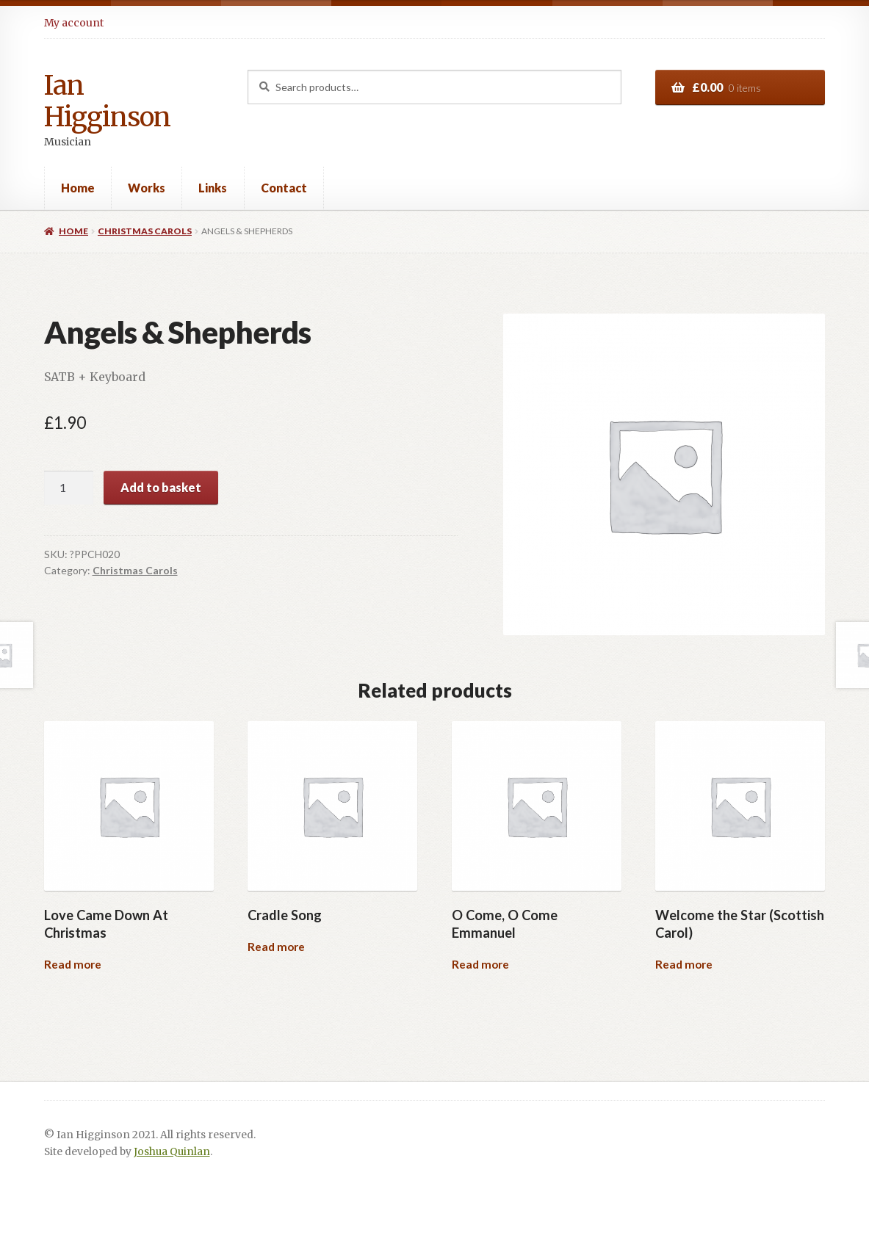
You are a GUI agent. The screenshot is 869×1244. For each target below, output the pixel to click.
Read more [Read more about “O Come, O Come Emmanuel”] (480, 964)
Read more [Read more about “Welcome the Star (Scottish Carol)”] (684, 964)
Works (146, 188)
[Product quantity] (69, 488)
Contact (284, 188)
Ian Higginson (107, 101)
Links (212, 188)
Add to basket (160, 487)
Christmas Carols (145, 230)
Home (78, 188)
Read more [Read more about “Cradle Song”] (276, 946)
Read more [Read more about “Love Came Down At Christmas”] (72, 964)
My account (74, 22)
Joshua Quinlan (172, 1152)
